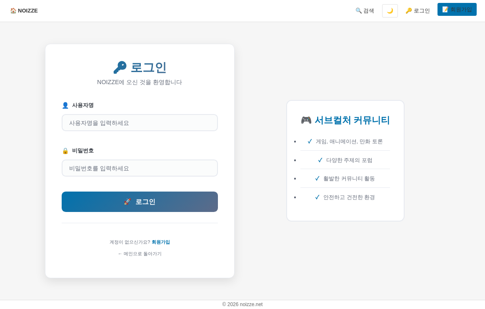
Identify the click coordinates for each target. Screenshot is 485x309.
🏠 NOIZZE (24, 10)
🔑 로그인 (417, 10)
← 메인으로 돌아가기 (140, 253)
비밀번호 (78, 151)
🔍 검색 (365, 10)
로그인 (139, 201)
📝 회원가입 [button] (457, 9)
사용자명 (78, 105)
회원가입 (161, 241)
